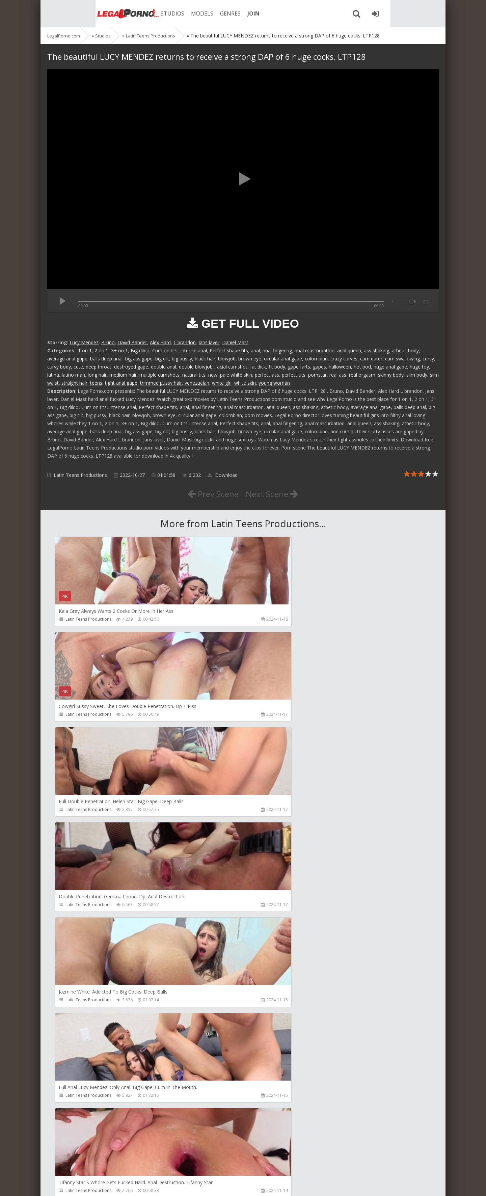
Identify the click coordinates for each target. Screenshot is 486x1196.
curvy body (59, 366)
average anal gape (67, 358)
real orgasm (362, 375)
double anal (163, 366)
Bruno (108, 342)
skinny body (391, 375)
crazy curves (343, 358)
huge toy (419, 366)
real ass (337, 375)
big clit (162, 358)
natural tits (194, 375)
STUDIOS (140, 13)
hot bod (362, 366)
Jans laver (208, 342)
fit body (277, 366)
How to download (143, 1164)
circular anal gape (283, 358)
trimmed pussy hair (161, 383)
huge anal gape (390, 366)
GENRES (198, 13)
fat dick (258, 366)
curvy (428, 358)
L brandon (184, 342)
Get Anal (200, 1130)
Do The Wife (329, 1130)
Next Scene (276, 493)
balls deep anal (106, 358)
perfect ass (267, 375)
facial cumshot (231, 366)
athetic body (405, 350)
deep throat (98, 366)
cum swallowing (402, 358)
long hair (97, 375)
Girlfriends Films (81, 936)
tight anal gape (121, 383)
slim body (416, 375)
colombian (316, 358)
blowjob (227, 358)
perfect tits (293, 375)
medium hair (123, 375)
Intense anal (193, 350)
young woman (274, 383)
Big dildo (140, 350)
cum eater (371, 358)
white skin (245, 383)
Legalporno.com (84, 13)
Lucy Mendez (84, 342)
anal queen (349, 350)
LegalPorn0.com (96, 1184)
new (212, 375)
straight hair (74, 383)
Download (223, 475)
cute (78, 366)
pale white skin (236, 375)
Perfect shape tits (229, 350)
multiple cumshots (159, 375)
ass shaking (376, 350)
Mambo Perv (204, 936)
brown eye (249, 358)
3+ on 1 (119, 350)
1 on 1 (85, 350)
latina (53, 375)
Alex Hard (160, 342)
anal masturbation (314, 350)
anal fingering (277, 350)
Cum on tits (165, 350)
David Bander (132, 342)
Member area (95, 1164)
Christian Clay (79, 1130)
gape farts (299, 366)
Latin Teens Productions (80, 475)
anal (255, 350)
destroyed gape (131, 366)
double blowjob (196, 366)
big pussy (182, 358)
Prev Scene (209, 493)
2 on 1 (101, 350)
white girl (222, 383)
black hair (205, 358)
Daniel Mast (235, 342)
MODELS (170, 13)
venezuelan (197, 383)
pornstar (317, 375)
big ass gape (139, 358)
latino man (73, 375)
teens (96, 383)
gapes (319, 366)
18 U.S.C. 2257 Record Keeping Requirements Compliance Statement (262, 1184)
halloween (340, 366)
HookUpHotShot (333, 936)
